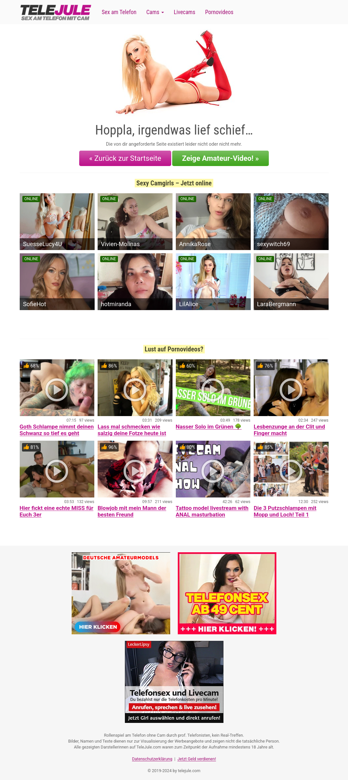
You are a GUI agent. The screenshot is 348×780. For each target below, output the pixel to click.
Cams (155, 12)
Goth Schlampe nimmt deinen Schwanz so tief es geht (57, 427)
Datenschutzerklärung (152, 755)
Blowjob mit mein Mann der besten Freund (132, 509)
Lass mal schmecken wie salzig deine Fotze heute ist (132, 427)
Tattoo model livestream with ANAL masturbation (212, 509)
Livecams (185, 12)
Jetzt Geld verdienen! (196, 755)
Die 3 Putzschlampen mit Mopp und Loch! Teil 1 (285, 509)
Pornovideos (219, 12)
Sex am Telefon (119, 12)
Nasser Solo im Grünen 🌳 (209, 424)
